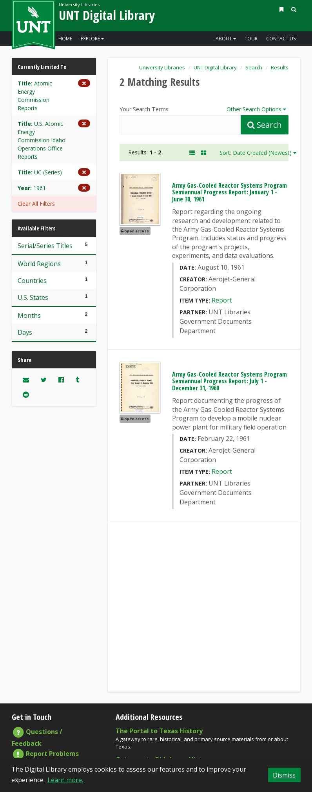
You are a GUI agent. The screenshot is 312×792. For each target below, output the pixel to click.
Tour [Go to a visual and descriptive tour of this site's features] (251, 38)
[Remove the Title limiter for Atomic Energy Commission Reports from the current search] (54, 95)
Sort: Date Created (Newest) (257, 152)
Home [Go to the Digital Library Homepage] (65, 38)
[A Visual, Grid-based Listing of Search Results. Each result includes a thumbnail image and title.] (204, 153)
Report (222, 300)
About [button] (226, 38)
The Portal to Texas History (159, 731)
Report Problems (45, 753)
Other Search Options (257, 109)
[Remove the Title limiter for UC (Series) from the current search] (54, 172)
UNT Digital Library (107, 15)
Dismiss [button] (284, 775)
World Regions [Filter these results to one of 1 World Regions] (54, 263)
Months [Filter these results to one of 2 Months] (54, 315)
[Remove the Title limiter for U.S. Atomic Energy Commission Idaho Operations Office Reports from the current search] (54, 140)
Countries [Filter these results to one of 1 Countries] (54, 280)
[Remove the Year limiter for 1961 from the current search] (54, 188)
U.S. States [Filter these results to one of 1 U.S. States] (54, 297)
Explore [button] (92, 38)
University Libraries (79, 4)
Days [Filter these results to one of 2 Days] (54, 332)
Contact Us (281, 38)
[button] (281, 9)
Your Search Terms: (145, 109)
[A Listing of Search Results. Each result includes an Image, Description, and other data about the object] (192, 153)
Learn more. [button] (65, 780)
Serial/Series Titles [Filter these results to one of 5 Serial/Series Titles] (54, 245)
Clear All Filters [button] (36, 203)
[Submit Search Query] (264, 124)
